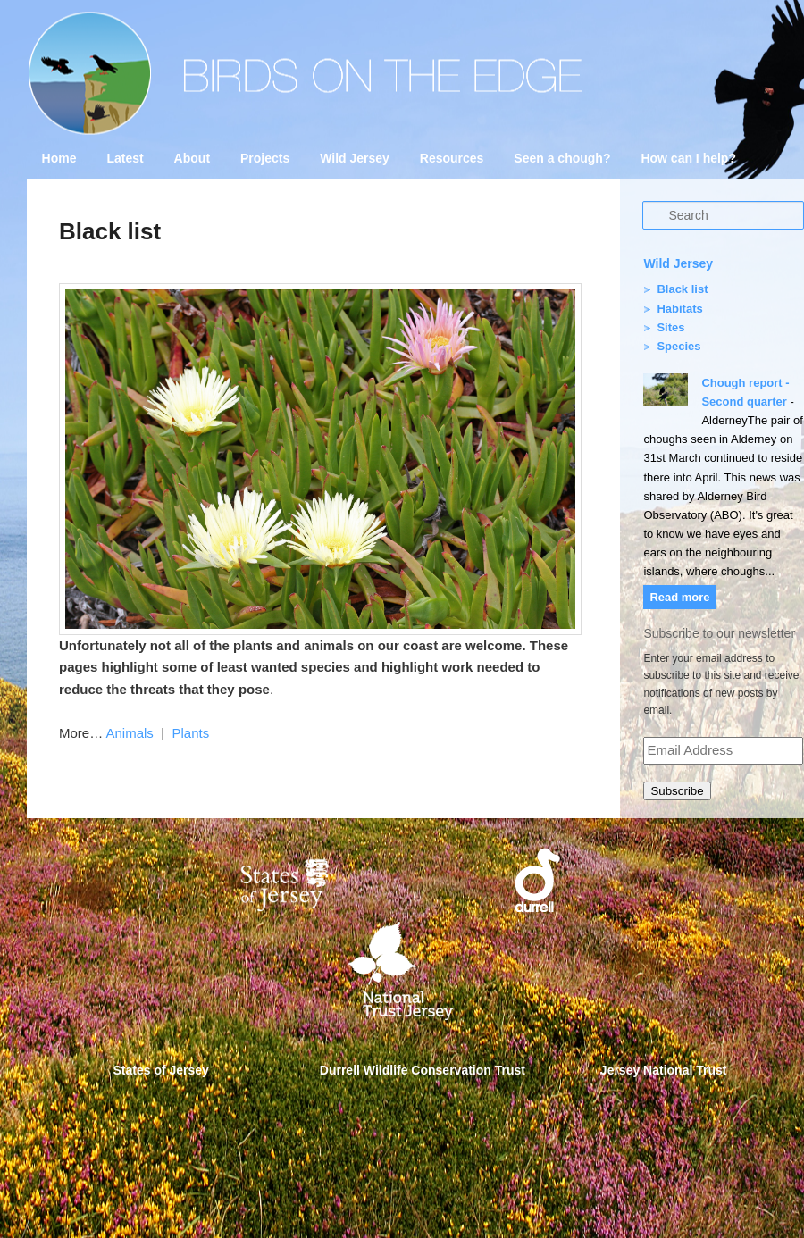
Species (678, 346)
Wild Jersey (354, 158)
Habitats (679, 308)
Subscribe (676, 791)
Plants (190, 732)
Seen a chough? (562, 158)
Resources (452, 158)
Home (59, 158)
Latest (124, 158)
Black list (682, 289)
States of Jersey (161, 1070)
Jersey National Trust (663, 1070)
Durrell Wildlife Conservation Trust (422, 1070)
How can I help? (688, 158)
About (192, 158)
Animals (130, 732)
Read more (679, 597)
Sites (670, 327)
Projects (264, 158)
